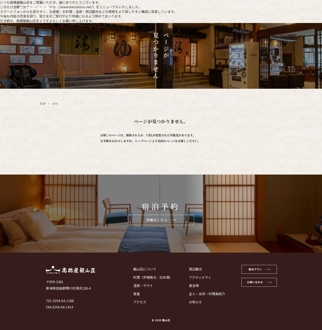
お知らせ (193, 301)
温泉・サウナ (141, 285)
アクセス (137, 301)
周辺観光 (193, 269)
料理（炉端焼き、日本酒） (150, 277)
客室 (134, 293)
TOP (43, 103)
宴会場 (191, 285)
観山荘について (142, 269)
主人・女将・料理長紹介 (204, 293)
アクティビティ (197, 277)
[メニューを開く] (295, 7)
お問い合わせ (266, 7)
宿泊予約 (237, 7)
